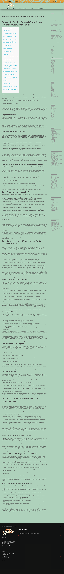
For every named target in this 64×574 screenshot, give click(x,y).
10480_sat (52, 70)
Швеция (52, 230)
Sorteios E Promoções (8, 48)
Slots (52, 204)
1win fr (52, 97)
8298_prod (52, 114)
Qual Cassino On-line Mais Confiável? (10, 31)
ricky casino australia (55, 202)
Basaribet (52, 136)
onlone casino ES (54, 184)
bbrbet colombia (54, 137)
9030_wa (52, 116)
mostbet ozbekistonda (55, 177)
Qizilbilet (52, 199)
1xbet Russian (53, 111)
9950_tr (52, 118)
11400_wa (52, 92)
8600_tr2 (52, 115)
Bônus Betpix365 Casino (8, 81)
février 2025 (52, 50)
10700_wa (52, 87)
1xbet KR (52, 106)
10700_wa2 (52, 88)
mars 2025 (52, 49)
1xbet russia (53, 110)
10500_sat (52, 71)
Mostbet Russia (53, 178)
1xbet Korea (53, 105)
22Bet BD (52, 113)
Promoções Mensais (7, 45)
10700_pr (52, 85)
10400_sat (52, 69)
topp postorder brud (55, 219)
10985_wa (52, 91)
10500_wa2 (52, 75)
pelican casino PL (54, 186)
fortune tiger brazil (55, 160)
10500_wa (52, 74)
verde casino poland (55, 223)
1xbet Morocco (53, 108)
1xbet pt (52, 109)
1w (51, 93)
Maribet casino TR (54, 174)
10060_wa (52, 63)
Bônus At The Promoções (8, 47)
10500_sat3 (52, 73)
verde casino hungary (55, 222)
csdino (52, 154)
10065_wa (52, 64)
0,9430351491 (53, 61)
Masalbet (52, 175)
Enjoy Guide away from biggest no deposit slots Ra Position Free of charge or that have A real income (56, 32)
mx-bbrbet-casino (54, 181)
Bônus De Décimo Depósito (9, 74)
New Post (52, 182)
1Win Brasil (53, 94)
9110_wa (52, 117)
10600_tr (52, 82)
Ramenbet (52, 200)
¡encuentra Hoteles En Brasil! (9, 66)
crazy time (53, 153)
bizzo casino (53, 139)
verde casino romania (55, 224)
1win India (52, 98)
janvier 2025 (52, 51)
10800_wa (52, 90)
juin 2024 (52, 52)
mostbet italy (53, 176)
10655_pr (52, 84)
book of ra (53, 140)
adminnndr (9, 19)
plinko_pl (52, 196)
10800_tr (52, 89)
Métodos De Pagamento (8, 83)
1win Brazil (14, 19)
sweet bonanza (54, 212)
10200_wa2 (52, 66)
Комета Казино (53, 229)
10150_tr (52, 65)
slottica (52, 205)
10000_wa (52, 62)
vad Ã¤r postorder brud (55, 221)
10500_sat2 (52, 72)
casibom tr (53, 141)
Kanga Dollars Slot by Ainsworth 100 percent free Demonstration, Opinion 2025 (56, 21)
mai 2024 (52, 53)
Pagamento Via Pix (7, 30)
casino (52, 142)
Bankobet (52, 135)
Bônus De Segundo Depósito (9, 84)
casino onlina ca (54, 144)
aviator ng (53, 127)
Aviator (52, 119)
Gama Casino (53, 161)
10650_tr (52, 83)
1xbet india (53, 104)
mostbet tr (53, 179)
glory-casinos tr (54, 162)
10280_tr (52, 67)
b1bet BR (52, 128)
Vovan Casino (53, 225)
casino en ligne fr (54, 143)
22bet (52, 112)
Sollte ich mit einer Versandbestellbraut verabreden (55, 209)
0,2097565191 (53, 60)
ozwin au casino (54, 185)
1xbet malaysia (53, 107)
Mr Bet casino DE (54, 180)
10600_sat (52, 81)
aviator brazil (53, 120)
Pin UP (52, 189)
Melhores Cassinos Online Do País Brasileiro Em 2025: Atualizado (23, 16)
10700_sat (52, 86)
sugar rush (53, 211)
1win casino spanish (54, 96)
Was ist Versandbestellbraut (56, 228)
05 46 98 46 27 (5, 562)
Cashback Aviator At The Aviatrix (9, 62)
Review (52, 201)
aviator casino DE (54, 121)
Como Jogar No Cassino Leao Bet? (10, 36)
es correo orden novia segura (56, 159)
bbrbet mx (52, 138)
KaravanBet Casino (54, 167)
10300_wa (52, 68)
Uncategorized (53, 220)
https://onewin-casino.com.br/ (29, 128)
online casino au (54, 183)
